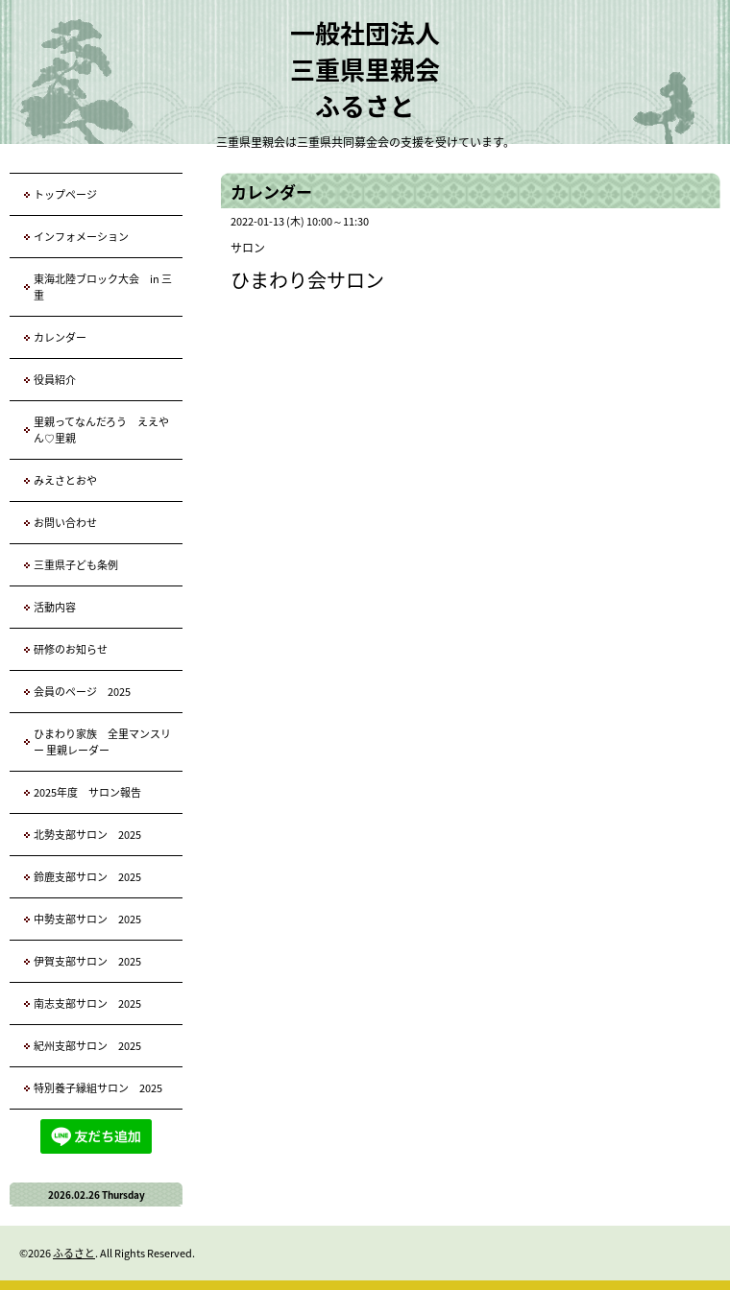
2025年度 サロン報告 (87, 792)
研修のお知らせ (71, 649)
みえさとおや (65, 480)
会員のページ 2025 (82, 691)
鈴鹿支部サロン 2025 (87, 877)
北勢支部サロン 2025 (87, 834)
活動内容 (55, 607)
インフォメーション (81, 236)
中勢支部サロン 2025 (87, 919)
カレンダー (60, 337)
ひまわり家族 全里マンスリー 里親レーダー (102, 742)
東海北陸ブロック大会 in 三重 (103, 287)
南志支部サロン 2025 (87, 1003)
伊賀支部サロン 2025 (87, 961)
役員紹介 (55, 379)
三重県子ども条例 (76, 565)
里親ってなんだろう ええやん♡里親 (101, 430)
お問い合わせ (65, 522)
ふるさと (74, 1253)
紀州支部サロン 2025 (87, 1046)
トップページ (65, 194)
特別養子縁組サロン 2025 (98, 1088)
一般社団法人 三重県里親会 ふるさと (365, 69)
